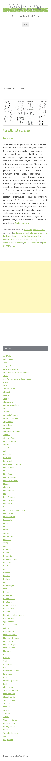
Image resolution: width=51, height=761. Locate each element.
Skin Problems (9, 693)
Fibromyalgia (8, 585)
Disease (6, 572)
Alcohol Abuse (9, 389)
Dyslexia (6, 579)
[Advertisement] (25, 53)
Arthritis (6, 428)
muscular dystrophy (21, 239)
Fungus (6, 592)
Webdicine (25, 7)
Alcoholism (7, 392)
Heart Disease (9, 598)
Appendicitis (8, 421)
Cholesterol (8, 536)
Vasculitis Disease (10, 733)
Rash (5, 684)
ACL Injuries (8, 359)
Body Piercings (9, 497)
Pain (5, 667)
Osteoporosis (9, 664)
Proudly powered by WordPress (15, 756)
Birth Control (8, 474)
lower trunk (8, 239)
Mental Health (9, 648)
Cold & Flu (7, 539)
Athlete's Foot (8, 438)
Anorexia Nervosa (10, 415)
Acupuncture (8, 366)
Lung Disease (8, 631)
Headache (7, 595)
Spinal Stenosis (9, 700)
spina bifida (40, 239)
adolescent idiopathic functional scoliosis (30, 233)
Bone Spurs (8, 503)
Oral (5, 661)
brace (14, 236)
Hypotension (8, 621)
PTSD (5, 677)
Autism (6, 444)
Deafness (7, 549)
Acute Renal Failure (11, 369)
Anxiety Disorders (10, 418)
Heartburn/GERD (10, 605)
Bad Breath (8, 461)
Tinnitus (6, 713)
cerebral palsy (24, 236)
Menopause (8, 641)
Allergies (6, 395)
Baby (5, 451)
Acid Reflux (7, 356)
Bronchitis (7, 523)
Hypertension (9, 618)
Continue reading (23, 223)
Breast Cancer (9, 516)
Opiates (6, 657)
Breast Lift (7, 520)
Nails (5, 654)
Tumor (6, 716)
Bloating (6, 487)
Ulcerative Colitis (10, 720)
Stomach (6, 703)
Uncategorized (9, 723)
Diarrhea (7, 566)
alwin (15, 246)
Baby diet (7, 454)
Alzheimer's (8, 402)
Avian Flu (7, 448)
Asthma (6, 434)
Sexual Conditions (10, 690)
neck (33, 239)
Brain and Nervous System (14, 510)
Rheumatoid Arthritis (11, 687)
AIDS (5, 385)
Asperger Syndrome (11, 431)
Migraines (7, 651)
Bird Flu (6, 470)
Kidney (6, 628)
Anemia (6, 408)
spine (26, 243)
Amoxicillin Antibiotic (11, 405)
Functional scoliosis (16, 130)
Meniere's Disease (11, 638)
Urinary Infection (10, 726)
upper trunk (34, 243)
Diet (5, 569)
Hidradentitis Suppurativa (13, 615)
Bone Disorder (39, 229)
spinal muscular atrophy (13, 243)
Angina (6, 411)
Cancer (6, 533)
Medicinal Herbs (10, 634)
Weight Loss (8, 739)
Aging (5, 382)
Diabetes (7, 562)
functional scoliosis (38, 236)
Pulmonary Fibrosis (11, 680)
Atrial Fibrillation (9, 441)
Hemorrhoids (8, 608)
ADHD (5, 375)
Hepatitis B (7, 611)
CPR (5, 546)
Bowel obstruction (10, 507)
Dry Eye (6, 575)
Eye (4, 582)
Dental (6, 552)
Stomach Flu (8, 707)
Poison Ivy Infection (11, 670)
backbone (7, 236)
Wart (5, 736)
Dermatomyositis (10, 559)
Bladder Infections (10, 480)
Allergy (6, 398)
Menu (25, 24)
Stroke (6, 710)
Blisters (6, 484)
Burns (5, 530)
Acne (5, 362)
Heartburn (7, 602)
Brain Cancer (8, 513)
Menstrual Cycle (9, 644)
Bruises (6, 526)
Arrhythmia (7, 425)
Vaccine (6, 729)
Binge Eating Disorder (12, 464)
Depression (8, 556)
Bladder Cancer (9, 477)
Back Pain (28, 229)
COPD (5, 543)
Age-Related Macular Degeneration (17, 379)
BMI (4, 493)
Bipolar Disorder (10, 467)
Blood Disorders (10, 490)
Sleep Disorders (10, 697)
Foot (5, 589)
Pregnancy (7, 674)
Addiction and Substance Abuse (16, 372)
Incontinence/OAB (10, 625)
